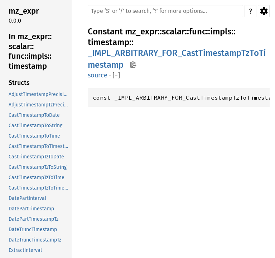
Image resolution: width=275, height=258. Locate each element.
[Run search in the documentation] (165, 11)
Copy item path (133, 64)
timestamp (108, 42)
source (97, 75)
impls (220, 32)
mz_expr (141, 32)
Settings (264, 11)
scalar (173, 32)
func (197, 32)
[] (116, 75)
